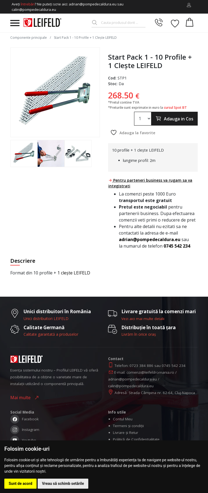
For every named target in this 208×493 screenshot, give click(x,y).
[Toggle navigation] (15, 23)
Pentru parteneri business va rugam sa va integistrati (150, 183)
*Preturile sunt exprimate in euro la (147, 107)
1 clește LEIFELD (73, 273)
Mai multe (21, 398)
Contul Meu (122, 419)
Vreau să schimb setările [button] (63, 483)
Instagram (24, 430)
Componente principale (29, 37)
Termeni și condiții (128, 425)
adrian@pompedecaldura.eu (149, 239)
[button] (189, 5)
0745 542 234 (177, 246)
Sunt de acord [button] (20, 483)
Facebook (24, 420)
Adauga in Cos (174, 118)
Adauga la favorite (132, 132)
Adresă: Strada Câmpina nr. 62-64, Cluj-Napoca (155, 392)
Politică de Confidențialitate (136, 439)
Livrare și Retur (125, 432)
